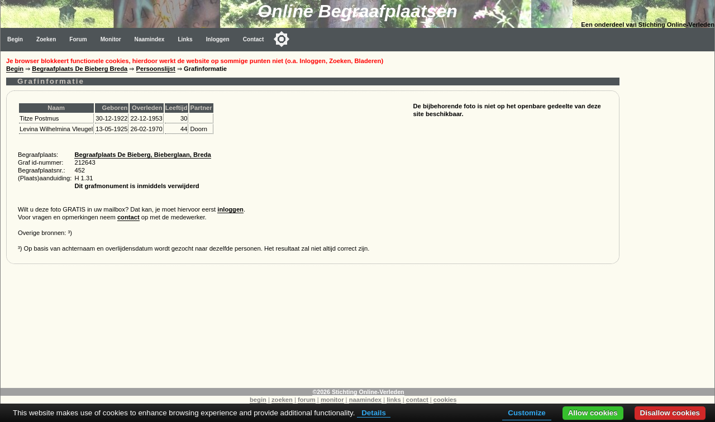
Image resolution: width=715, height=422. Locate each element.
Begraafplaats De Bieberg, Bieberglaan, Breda (142, 154)
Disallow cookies (670, 413)
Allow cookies (593, 413)
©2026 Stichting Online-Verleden (358, 392)
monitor (332, 399)
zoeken (282, 399)
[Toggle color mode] (281, 39)
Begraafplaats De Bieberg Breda (79, 68)
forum (307, 399)
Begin (15, 39)
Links (185, 39)
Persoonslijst (155, 68)
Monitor (111, 39)
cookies (445, 399)
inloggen (230, 209)
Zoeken (46, 39)
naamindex (365, 399)
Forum (78, 39)
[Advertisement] (669, 218)
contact (128, 217)
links (394, 399)
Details (373, 413)
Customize (526, 413)
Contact (253, 39)
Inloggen (218, 39)
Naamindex (150, 39)
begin (258, 399)
